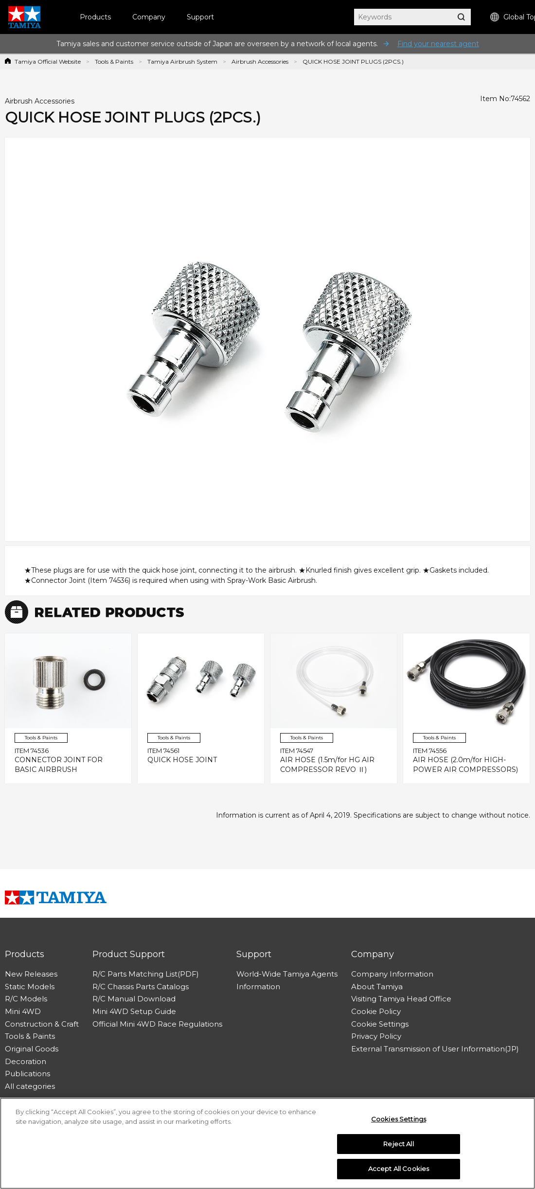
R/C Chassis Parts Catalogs (140, 986)
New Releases (31, 974)
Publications (27, 1073)
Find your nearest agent (438, 43)
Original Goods (31, 1048)
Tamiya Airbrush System (182, 61)
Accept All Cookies (398, 1169)
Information (258, 986)
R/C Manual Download (134, 998)
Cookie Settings (380, 1024)
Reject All (398, 1144)
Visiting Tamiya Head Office (401, 998)
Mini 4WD (23, 1011)
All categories (30, 1086)
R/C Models (26, 998)
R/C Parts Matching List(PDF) (145, 974)
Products (95, 17)
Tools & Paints (114, 61)
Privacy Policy (376, 1036)
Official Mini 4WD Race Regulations (157, 1024)
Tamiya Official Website (48, 61)
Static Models (29, 986)
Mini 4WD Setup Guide (134, 1011)
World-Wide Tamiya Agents (287, 974)
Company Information (392, 974)
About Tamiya (377, 986)
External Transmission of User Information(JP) (435, 1048)
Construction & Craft (42, 1024)
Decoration (25, 1061)
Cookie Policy (376, 1011)
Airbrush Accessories (260, 61)
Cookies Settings (398, 1120)
